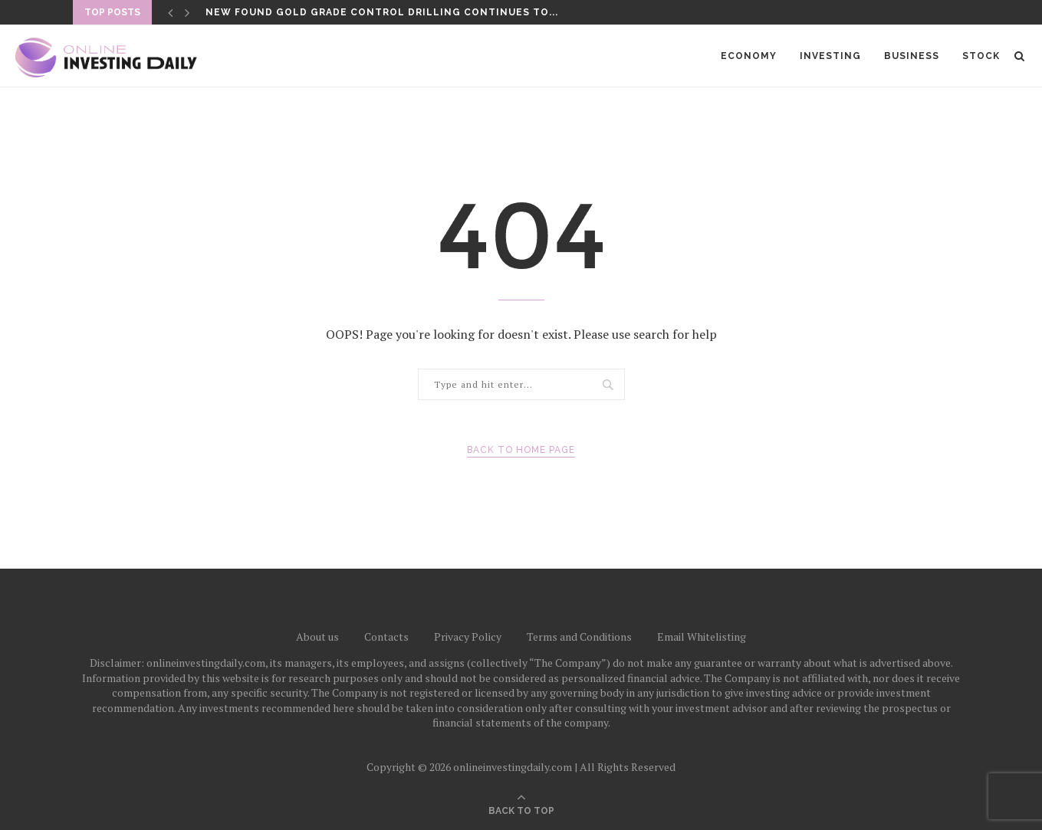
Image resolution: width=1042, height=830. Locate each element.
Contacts (386, 636)
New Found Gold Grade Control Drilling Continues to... (381, 12)
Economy (749, 56)
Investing (830, 56)
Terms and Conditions (579, 636)
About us (317, 636)
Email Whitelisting (701, 636)
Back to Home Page (521, 450)
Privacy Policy (467, 636)
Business (911, 56)
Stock (981, 56)
